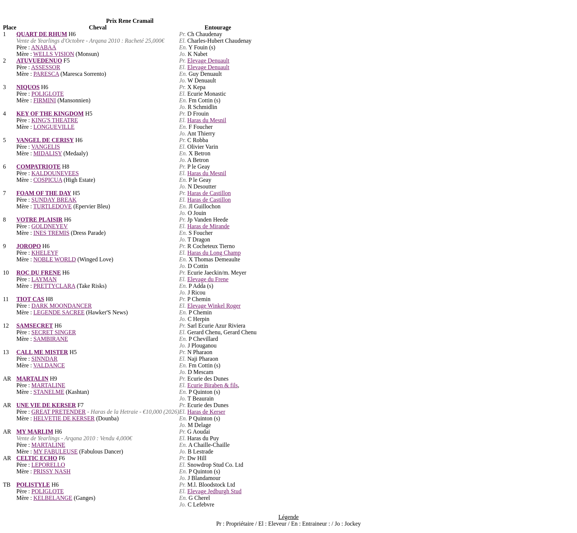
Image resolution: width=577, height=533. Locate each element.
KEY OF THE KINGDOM (50, 113)
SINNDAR (44, 359)
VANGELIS (45, 147)
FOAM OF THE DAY (43, 193)
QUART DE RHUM (41, 34)
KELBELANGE (52, 498)
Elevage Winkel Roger (214, 306)
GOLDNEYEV (49, 226)
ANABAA (43, 47)
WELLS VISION (53, 54)
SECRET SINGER (53, 332)
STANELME (48, 392)
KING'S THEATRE (54, 120)
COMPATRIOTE (38, 166)
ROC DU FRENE (38, 272)
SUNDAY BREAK (54, 200)
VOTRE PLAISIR (39, 219)
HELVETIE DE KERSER (64, 418)
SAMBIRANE (50, 339)
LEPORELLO (48, 465)
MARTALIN (32, 378)
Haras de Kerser (206, 412)
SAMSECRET (34, 325)
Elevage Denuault (208, 60)
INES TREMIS (51, 233)
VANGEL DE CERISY (45, 140)
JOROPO (28, 246)
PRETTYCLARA (54, 286)
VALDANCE (49, 365)
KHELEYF (44, 253)
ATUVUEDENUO (39, 60)
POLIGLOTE (47, 94)
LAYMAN (44, 279)
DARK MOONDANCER (61, 306)
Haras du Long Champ (214, 253)
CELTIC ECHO (36, 458)
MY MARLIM (34, 431)
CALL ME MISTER (42, 352)
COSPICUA (47, 180)
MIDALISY (47, 153)
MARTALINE (48, 385)
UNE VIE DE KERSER (46, 405)
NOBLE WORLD (54, 259)
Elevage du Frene (208, 279)
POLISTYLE (33, 484)
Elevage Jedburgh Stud (214, 491)
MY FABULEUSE (55, 451)
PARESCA (46, 74)
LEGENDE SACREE (59, 312)
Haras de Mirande (208, 226)
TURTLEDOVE (52, 206)
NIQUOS (27, 87)
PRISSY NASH (52, 471)
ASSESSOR (45, 67)
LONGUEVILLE (54, 127)
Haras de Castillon (209, 193)
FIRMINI (44, 100)
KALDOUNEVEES (55, 173)
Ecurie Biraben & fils (212, 385)
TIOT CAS (30, 299)
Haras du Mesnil (206, 120)
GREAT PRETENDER (58, 412)
